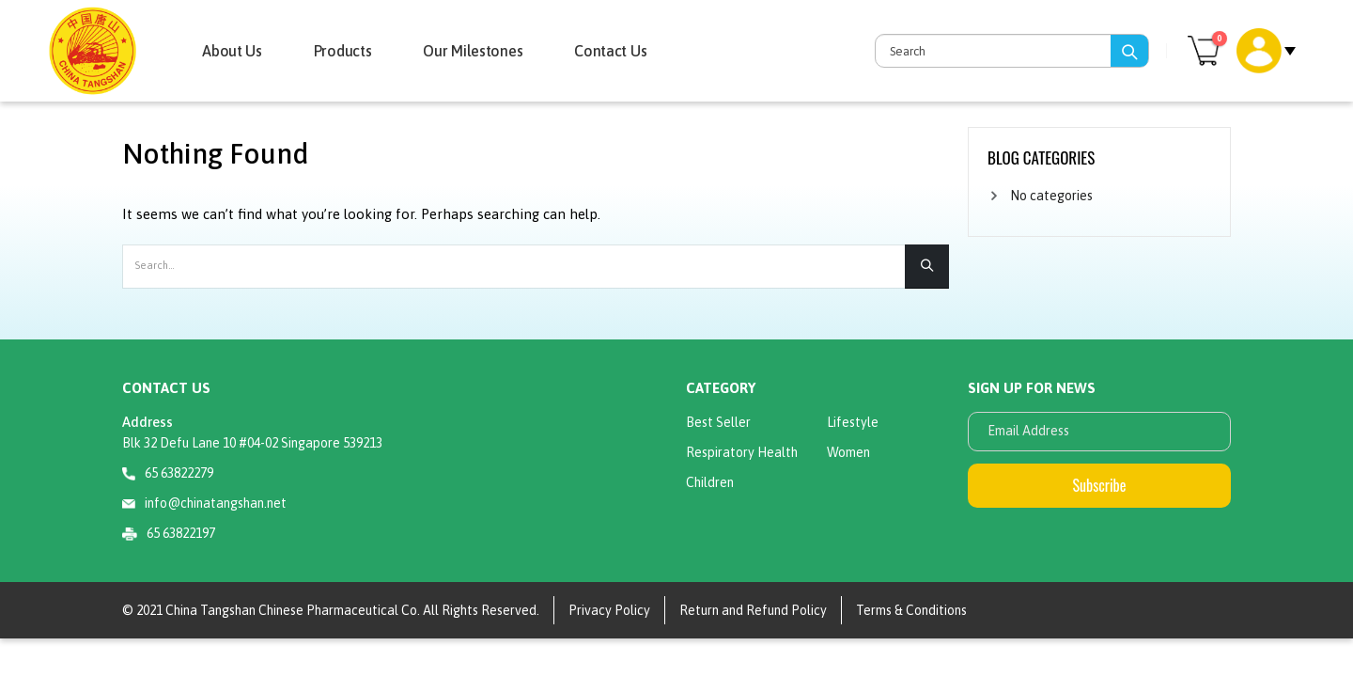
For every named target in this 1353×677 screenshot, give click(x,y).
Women (848, 452)
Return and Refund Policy (753, 610)
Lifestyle (853, 422)
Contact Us (610, 50)
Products (343, 50)
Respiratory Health (742, 452)
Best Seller (718, 422)
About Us (232, 50)
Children (710, 482)
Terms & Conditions (911, 610)
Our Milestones (472, 50)
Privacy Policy (609, 610)
